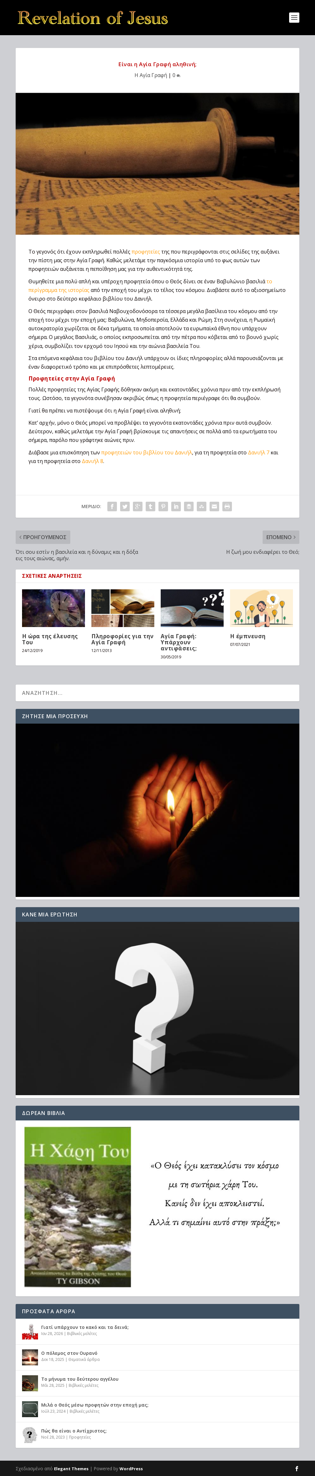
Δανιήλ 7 (258, 452)
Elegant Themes (71, 1469)
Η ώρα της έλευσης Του (50, 639)
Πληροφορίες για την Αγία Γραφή (122, 639)
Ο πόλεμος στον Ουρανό (69, 1353)
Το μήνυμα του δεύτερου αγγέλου (80, 1379)
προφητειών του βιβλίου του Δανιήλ (146, 452)
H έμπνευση (248, 636)
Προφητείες (80, 1437)
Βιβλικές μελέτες (82, 1333)
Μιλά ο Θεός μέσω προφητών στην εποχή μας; (95, 1405)
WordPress (131, 1469)
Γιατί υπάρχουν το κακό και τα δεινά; (85, 1327)
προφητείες (146, 251)
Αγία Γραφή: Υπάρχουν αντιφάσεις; (179, 642)
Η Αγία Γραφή (150, 75)
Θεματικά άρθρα (84, 1359)
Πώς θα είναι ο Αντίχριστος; (74, 1431)
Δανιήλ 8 (92, 461)
